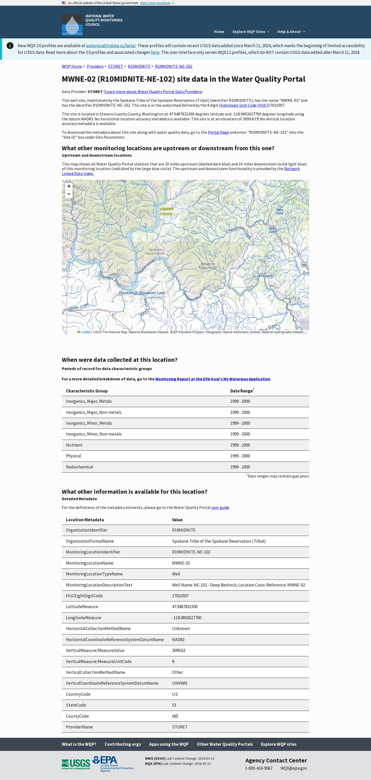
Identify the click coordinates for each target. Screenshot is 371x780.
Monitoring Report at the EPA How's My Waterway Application (212, 378)
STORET (115, 66)
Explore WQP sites (279, 744)
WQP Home (72, 66)
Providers (95, 66)
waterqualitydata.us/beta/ (111, 45)
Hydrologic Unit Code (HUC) (243, 105)
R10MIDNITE (139, 66)
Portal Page (218, 132)
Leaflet (83, 332)
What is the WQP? (79, 744)
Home (219, 31)
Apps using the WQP (169, 744)
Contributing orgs (123, 744)
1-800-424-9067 (258, 768)
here (155, 52)
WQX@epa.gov (294, 768)
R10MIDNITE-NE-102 (173, 66)
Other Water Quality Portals (225, 744)
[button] (69, 187)
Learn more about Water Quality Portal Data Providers (153, 91)
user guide (220, 507)
